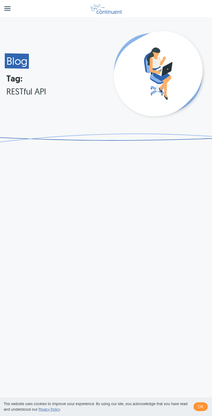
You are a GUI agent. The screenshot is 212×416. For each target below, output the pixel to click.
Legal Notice (189, 393)
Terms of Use (122, 393)
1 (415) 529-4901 (91, 393)
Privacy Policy (49, 409)
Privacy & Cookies (156, 393)
